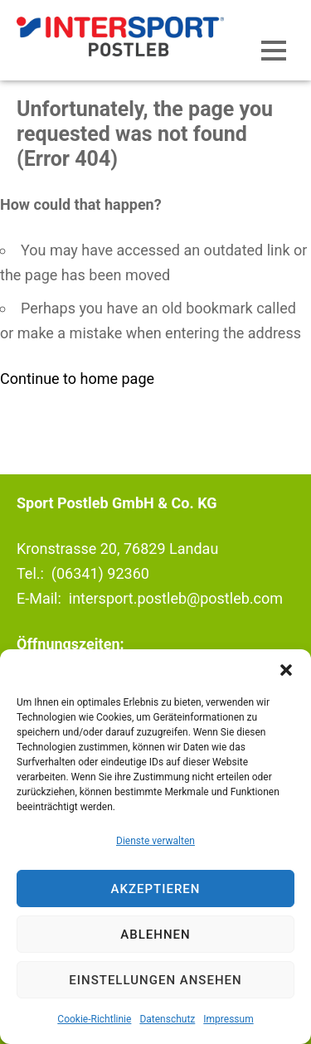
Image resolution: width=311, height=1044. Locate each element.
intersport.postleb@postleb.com (176, 598)
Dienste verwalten (155, 841)
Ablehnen (155, 934)
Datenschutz (167, 1019)
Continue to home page (77, 378)
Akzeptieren (156, 888)
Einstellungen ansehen (155, 980)
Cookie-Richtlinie (94, 1019)
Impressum (228, 1019)
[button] (286, 670)
